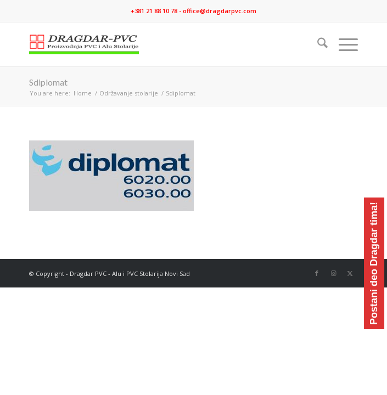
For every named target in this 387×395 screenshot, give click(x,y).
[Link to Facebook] (317, 273)
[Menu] (343, 44)
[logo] (160, 44)
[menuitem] (317, 44)
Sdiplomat (48, 82)
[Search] (317, 44)
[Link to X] (349, 273)
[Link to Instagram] (333, 273)
